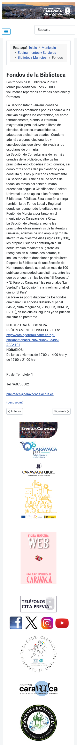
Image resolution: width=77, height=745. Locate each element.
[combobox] (54, 29)
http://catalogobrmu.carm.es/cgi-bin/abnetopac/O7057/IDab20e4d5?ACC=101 (32, 340)
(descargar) (14, 402)
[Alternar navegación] (6, 32)
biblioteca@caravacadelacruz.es (30, 394)
